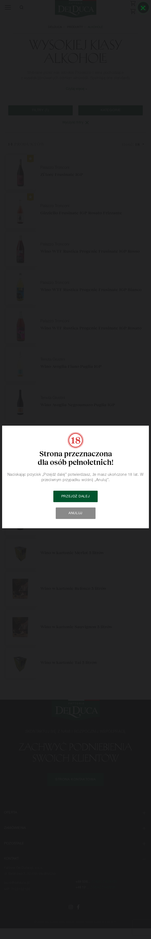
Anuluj (75, 513)
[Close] (143, 8)
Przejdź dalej (75, 496)
